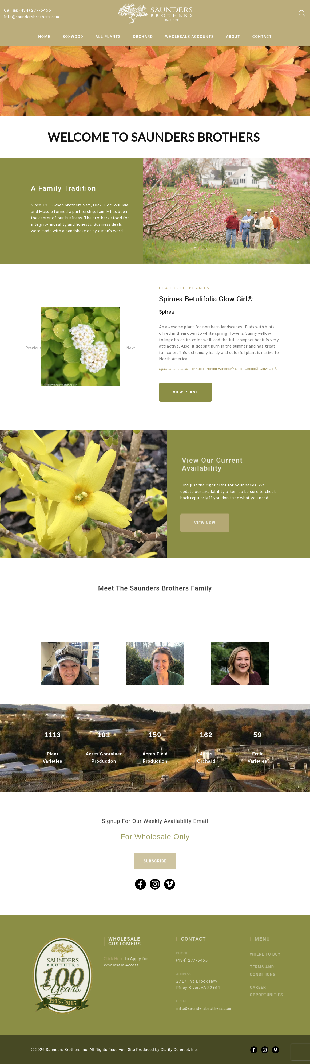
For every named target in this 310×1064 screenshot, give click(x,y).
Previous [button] (34, 348)
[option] (80, 346)
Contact (262, 36)
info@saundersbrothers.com (31, 16)
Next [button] (130, 348)
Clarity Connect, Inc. (179, 1049)
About (233, 36)
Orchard (143, 36)
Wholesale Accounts (189, 36)
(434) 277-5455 (35, 10)
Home (44, 36)
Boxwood (72, 36)
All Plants (108, 36)
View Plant (185, 392)
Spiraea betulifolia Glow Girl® (206, 299)
